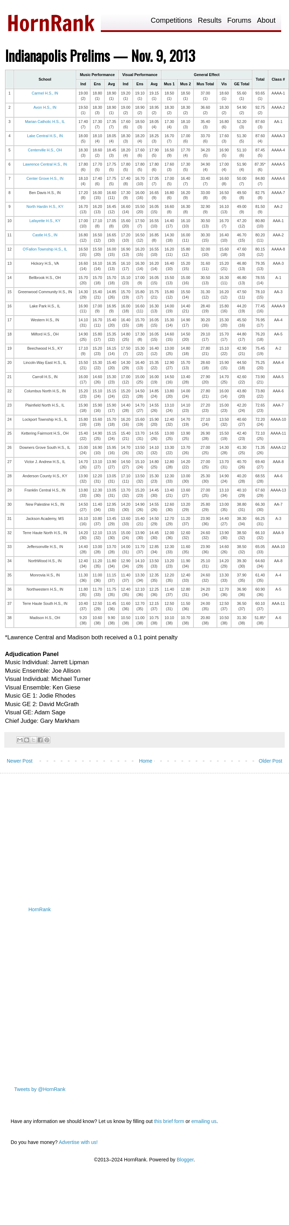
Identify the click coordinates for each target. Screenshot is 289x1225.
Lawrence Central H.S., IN (45, 164)
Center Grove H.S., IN (44, 178)
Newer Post (19, 761)
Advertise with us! (78, 1142)
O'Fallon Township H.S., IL (45, 249)
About (266, 20)
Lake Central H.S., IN (45, 136)
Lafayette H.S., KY (45, 221)
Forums (239, 20)
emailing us (204, 1121)
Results (210, 20)
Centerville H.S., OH (45, 150)
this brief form (169, 1121)
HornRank (39, 909)
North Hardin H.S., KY (44, 206)
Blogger (185, 1159)
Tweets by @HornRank (39, 1089)
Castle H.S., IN (44, 235)
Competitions (171, 20)
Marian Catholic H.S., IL (45, 121)
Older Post (270, 761)
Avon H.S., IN (44, 107)
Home (145, 761)
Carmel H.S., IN (45, 93)
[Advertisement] (107, 833)
